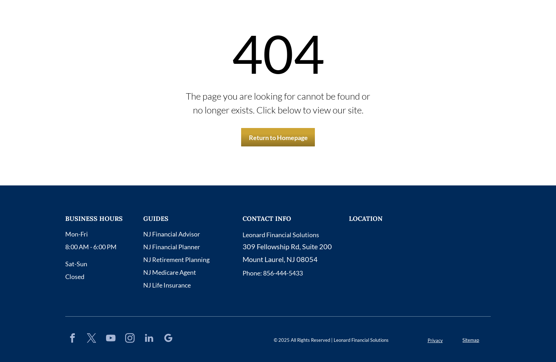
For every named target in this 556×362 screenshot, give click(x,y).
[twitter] (91, 339)
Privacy (435, 340)
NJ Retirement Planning (176, 259)
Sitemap (470, 340)
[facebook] (72, 339)
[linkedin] (149, 339)
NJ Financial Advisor (171, 234)
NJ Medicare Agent (169, 272)
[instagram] (130, 339)
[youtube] (111, 339)
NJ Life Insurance (167, 285)
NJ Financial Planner (171, 247)
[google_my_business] (168, 339)
